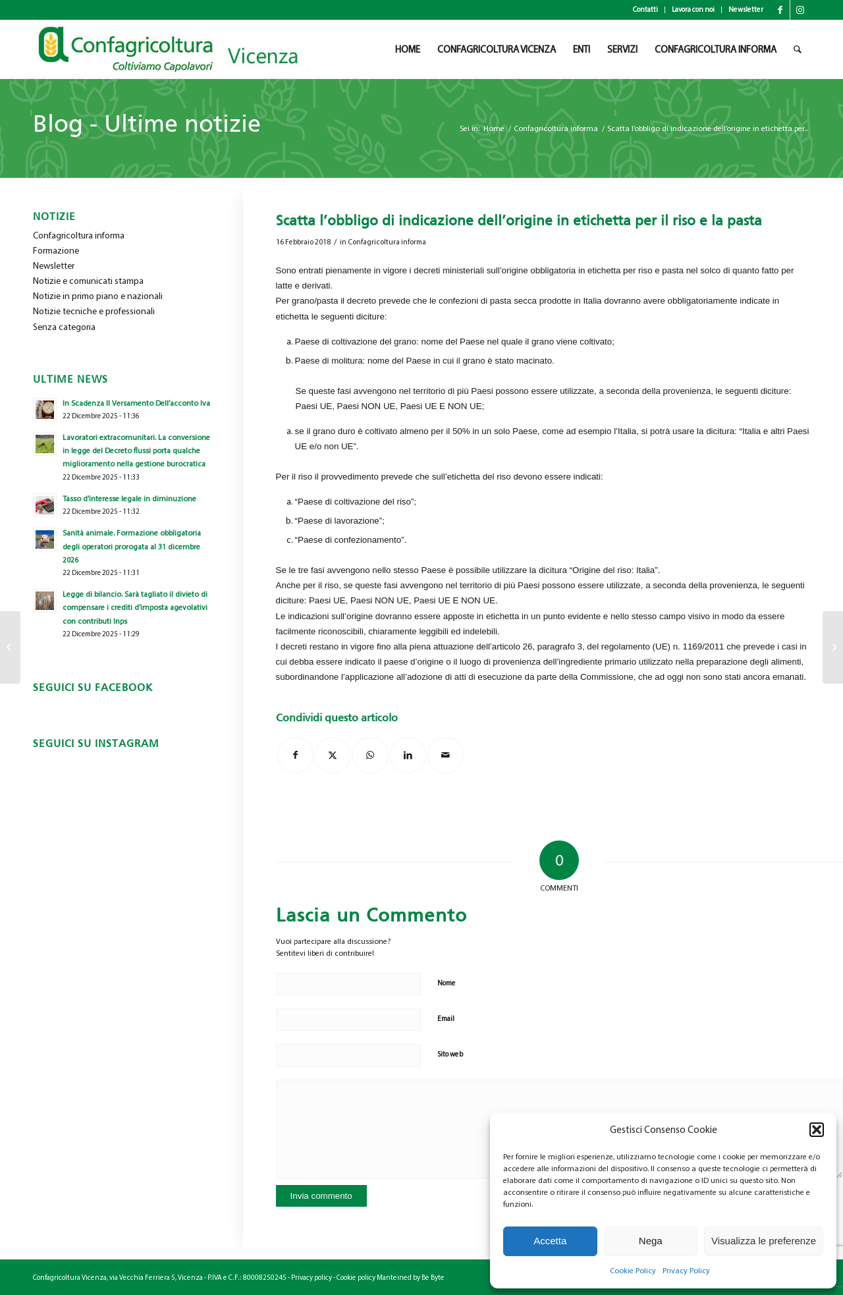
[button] (816, 1129)
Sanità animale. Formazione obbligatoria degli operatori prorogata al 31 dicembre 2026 (132, 546)
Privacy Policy (686, 1270)
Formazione (56, 250)
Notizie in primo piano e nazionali (98, 296)
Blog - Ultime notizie (147, 123)
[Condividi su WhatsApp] (370, 755)
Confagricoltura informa (387, 242)
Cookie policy (356, 1277)
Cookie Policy (633, 1270)
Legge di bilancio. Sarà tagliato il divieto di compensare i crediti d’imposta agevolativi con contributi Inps (135, 607)
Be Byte (433, 1277)
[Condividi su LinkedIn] (408, 755)
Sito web (450, 1054)
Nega (651, 1240)
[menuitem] (645, 10)
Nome (446, 983)
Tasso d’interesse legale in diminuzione (129, 498)
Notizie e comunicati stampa (88, 281)
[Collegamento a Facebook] (780, 10)
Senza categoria (64, 327)
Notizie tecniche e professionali (94, 311)
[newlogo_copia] (179, 49)
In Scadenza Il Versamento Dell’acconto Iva (136, 403)
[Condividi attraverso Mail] (445, 755)
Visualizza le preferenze (763, 1240)
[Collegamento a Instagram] (800, 10)
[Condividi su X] (333, 755)
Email (445, 1018)
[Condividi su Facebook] (295, 755)
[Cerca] (797, 49)
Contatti (645, 9)
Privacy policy (311, 1277)
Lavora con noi (693, 9)
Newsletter (745, 9)
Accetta (549, 1240)
